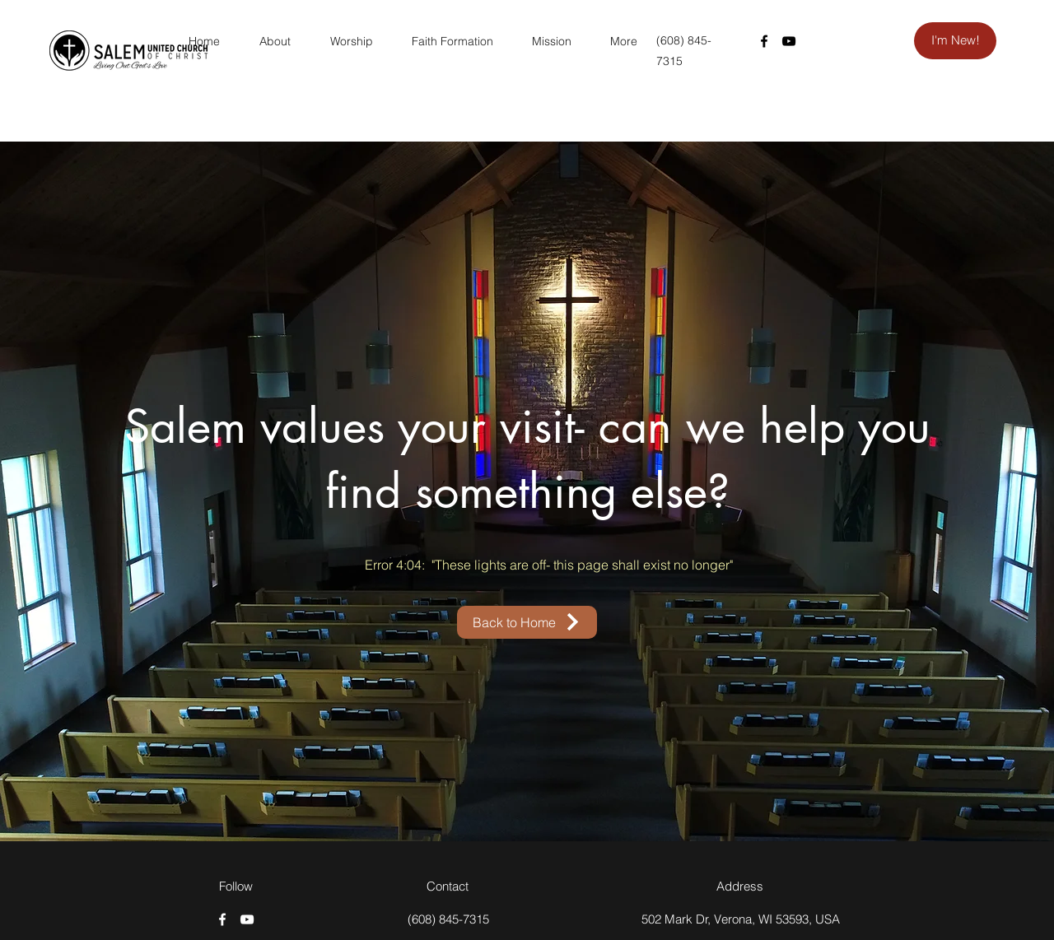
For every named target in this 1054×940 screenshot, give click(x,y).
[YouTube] (789, 41)
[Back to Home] (527, 622)
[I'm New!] (955, 40)
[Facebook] (764, 41)
